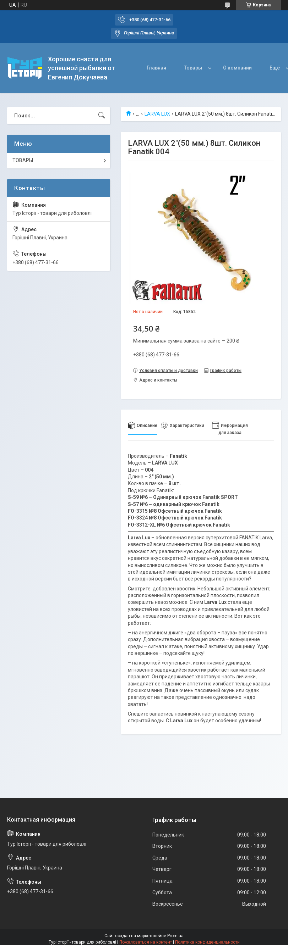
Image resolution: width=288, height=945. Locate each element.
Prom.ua (175, 935)
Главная (156, 68)
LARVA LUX (157, 114)
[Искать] (101, 115)
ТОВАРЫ (22, 160)
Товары (193, 68)
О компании (237, 68)
